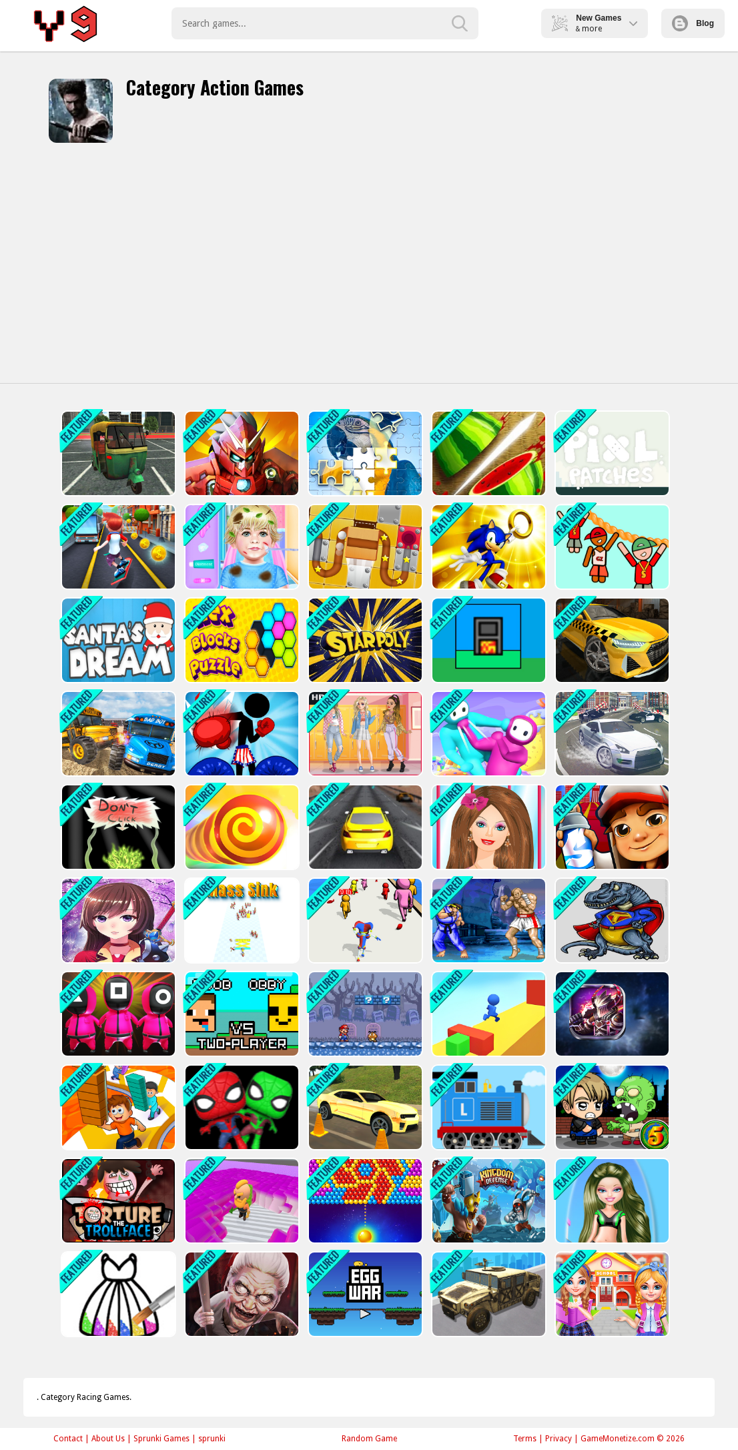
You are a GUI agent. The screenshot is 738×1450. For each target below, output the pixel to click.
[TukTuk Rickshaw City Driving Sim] (117, 453)
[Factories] (487, 640)
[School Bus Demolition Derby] (117, 734)
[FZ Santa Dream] (117, 640)
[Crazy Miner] (240, 1201)
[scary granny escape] (240, 1294)
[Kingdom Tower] (487, 1201)
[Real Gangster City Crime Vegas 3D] (611, 734)
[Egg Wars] (364, 1294)
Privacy (558, 1438)
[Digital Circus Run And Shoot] (364, 920)
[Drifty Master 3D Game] (364, 827)
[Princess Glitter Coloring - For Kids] (117, 1294)
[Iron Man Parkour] (240, 453)
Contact (68, 1438)
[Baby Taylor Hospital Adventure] (240, 547)
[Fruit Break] (487, 453)
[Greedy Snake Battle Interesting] (240, 827)
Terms (524, 1438)
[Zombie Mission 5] (611, 1107)
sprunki (212, 1438)
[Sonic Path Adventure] (487, 547)
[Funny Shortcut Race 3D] (117, 1107)
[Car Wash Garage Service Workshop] (364, 1107)
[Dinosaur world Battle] (611, 920)
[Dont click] (117, 827)
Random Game (369, 1438)
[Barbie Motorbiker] (611, 1201)
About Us (108, 1438)
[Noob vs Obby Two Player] (240, 1014)
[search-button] (460, 23)
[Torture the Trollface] (117, 1201)
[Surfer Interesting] (487, 1014)
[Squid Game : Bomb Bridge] (117, 1014)
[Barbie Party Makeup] (487, 827)
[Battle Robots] (611, 1014)
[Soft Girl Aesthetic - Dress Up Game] (364, 734)
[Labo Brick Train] (487, 1107)
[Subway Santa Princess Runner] (611, 827)
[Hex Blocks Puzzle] (240, 640)
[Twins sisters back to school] (611, 1294)
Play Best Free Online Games (67, 23)
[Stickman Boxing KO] (240, 734)
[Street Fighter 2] (487, 920)
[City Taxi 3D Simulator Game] (611, 640)
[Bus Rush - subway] (117, 547)
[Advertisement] (369, 262)
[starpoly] (364, 640)
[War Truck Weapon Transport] (487, 1294)
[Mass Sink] (240, 920)
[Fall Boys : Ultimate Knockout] (487, 734)
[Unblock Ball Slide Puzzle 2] (364, 547)
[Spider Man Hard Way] (240, 1107)
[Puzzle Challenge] (364, 453)
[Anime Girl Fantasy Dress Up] (117, 920)
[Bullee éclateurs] (364, 1201)
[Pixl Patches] (611, 453)
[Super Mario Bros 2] (364, 1014)
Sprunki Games (161, 1438)
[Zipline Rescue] (611, 547)
